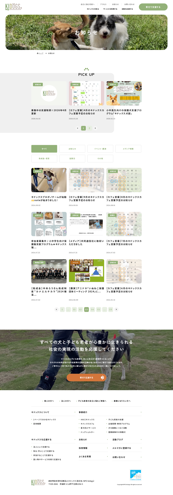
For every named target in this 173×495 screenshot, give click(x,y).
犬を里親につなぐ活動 (117, 428)
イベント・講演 (100, 149)
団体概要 (37, 424)
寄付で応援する (86, 377)
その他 (100, 159)
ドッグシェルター (88, 432)
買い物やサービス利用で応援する (47, 460)
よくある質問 (85, 456)
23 (110, 310)
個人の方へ (49, 401)
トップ (41, 53)
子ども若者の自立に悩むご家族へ (92, 401)
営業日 (72, 159)
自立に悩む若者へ (87, 4)
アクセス (103, 4)
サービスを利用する (108, 9)
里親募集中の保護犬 (117, 432)
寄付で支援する (153, 7)
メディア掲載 (128, 149)
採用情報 (83, 448)
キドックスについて (40, 412)
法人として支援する (41, 447)
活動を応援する (126, 9)
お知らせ (115, 4)
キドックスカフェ (87, 424)
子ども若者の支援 (116, 420)
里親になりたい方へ (122, 401)
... (68, 310)
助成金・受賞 (44, 159)
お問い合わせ (129, 4)
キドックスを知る (88, 9)
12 (80, 310)
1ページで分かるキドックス (44, 420)
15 (98, 310)
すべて (44, 149)
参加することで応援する (43, 455)
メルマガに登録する (121, 448)
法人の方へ (66, 401)
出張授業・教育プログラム (119, 424)
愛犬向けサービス (88, 428)
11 (74, 310)
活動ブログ (117, 440)
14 (92, 310)
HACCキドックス (87, 420)
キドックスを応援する (41, 440)
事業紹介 (83, 412)
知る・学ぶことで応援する (43, 451)
